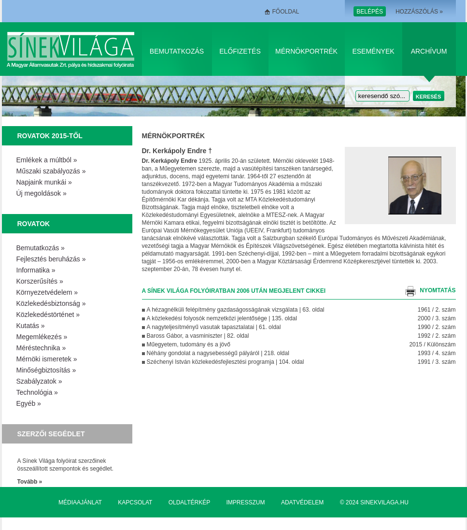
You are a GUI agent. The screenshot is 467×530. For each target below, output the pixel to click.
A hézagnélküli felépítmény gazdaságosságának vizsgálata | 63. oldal (236, 309)
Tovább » (29, 481)
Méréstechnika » (41, 348)
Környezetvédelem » (47, 292)
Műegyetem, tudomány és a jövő (188, 344)
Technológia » (37, 392)
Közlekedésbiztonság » (51, 303)
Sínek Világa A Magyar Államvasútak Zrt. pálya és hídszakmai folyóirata (72, 49)
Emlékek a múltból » (46, 160)
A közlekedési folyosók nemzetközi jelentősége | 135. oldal (222, 318)
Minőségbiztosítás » (46, 370)
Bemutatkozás (177, 51)
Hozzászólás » (419, 11)
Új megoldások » (41, 193)
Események (373, 51)
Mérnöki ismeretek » (46, 359)
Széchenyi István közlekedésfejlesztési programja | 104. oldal (225, 361)
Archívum (429, 51)
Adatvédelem (302, 502)
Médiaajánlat (80, 502)
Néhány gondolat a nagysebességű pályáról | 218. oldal (218, 353)
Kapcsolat (135, 502)
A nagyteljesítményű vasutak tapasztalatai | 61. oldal (214, 327)
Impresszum (245, 502)
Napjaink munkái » (44, 182)
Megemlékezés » (42, 337)
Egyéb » (28, 403)
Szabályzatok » (39, 381)
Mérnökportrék (306, 51)
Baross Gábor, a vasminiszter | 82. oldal (198, 335)
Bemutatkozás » (40, 248)
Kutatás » (30, 325)
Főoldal (285, 11)
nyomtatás (437, 290)
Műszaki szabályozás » (51, 171)
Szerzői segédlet (51, 434)
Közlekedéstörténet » (48, 314)
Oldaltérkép (189, 502)
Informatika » (36, 270)
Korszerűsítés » (39, 281)
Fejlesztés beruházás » (51, 259)
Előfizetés (240, 51)
